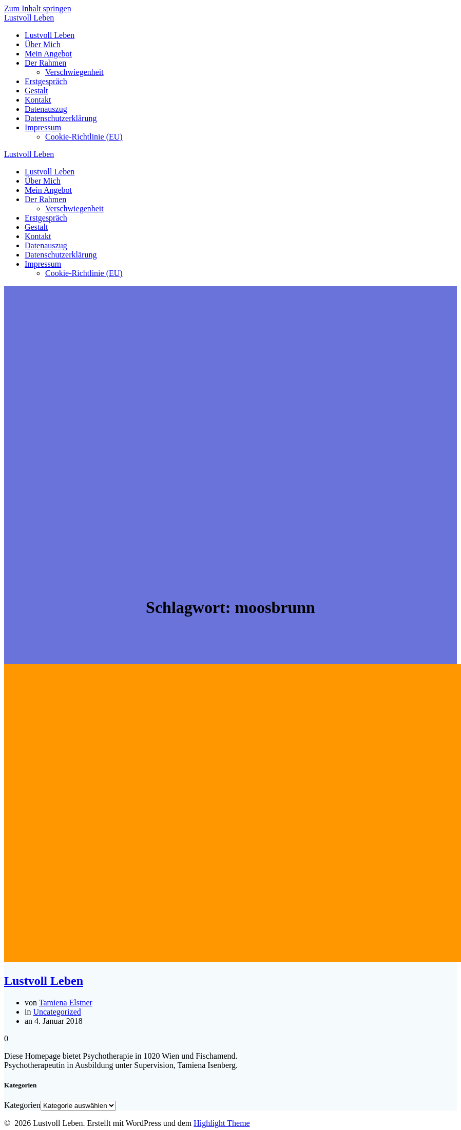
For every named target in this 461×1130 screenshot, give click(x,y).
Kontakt (38, 99)
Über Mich (43, 44)
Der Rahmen (45, 62)
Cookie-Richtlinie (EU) (84, 136)
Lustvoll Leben (49, 35)
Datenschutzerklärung (61, 118)
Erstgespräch (46, 81)
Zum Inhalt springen (37, 8)
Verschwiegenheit (74, 72)
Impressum (43, 127)
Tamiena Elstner (65, 1002)
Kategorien (22, 1105)
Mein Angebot (48, 53)
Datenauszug (46, 109)
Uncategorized (57, 1011)
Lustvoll (29, 17)
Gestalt (36, 90)
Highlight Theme (221, 1123)
